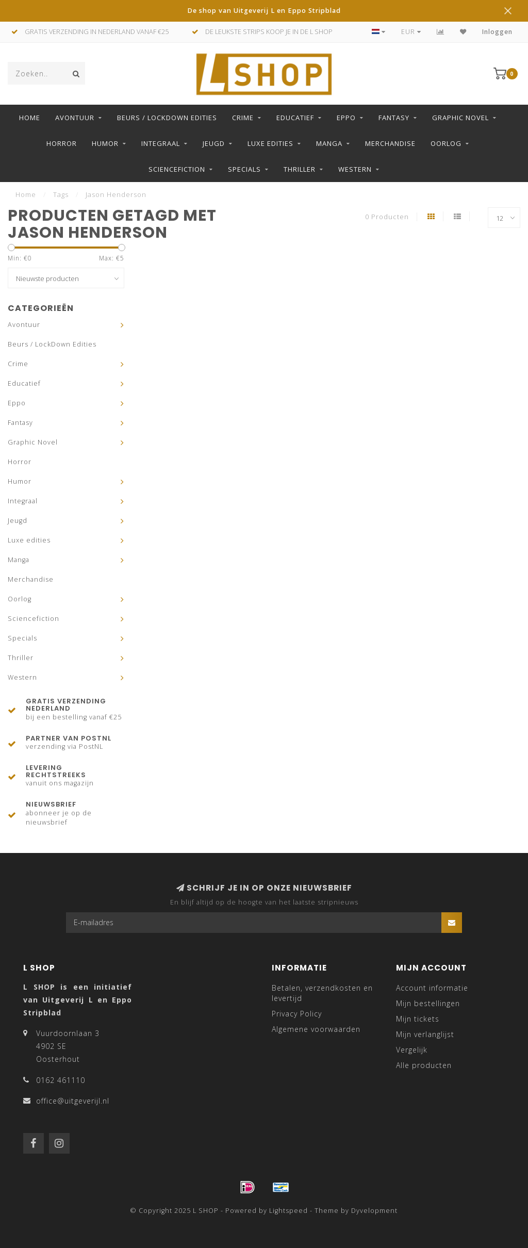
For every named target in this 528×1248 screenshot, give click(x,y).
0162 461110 (60, 1080)
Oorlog (446, 143)
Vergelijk (411, 1050)
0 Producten (387, 216)
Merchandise (390, 143)
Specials (244, 169)
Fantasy (393, 117)
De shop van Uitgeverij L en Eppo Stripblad (264, 10)
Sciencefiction (176, 169)
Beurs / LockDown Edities (167, 117)
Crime (243, 117)
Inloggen (497, 31)
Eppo (346, 117)
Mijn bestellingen (428, 1003)
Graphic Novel (460, 117)
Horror (61, 143)
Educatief (295, 117)
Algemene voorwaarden (316, 1029)
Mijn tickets (417, 1019)
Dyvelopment (374, 1210)
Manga (329, 143)
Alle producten (424, 1065)
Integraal (160, 143)
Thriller (300, 169)
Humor (105, 143)
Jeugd (214, 143)
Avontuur (74, 117)
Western (355, 169)
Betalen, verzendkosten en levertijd (322, 993)
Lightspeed (288, 1210)
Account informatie (432, 988)
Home (29, 117)
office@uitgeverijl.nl (72, 1101)
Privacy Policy (297, 1014)
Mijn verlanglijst (425, 1034)
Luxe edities (270, 143)
